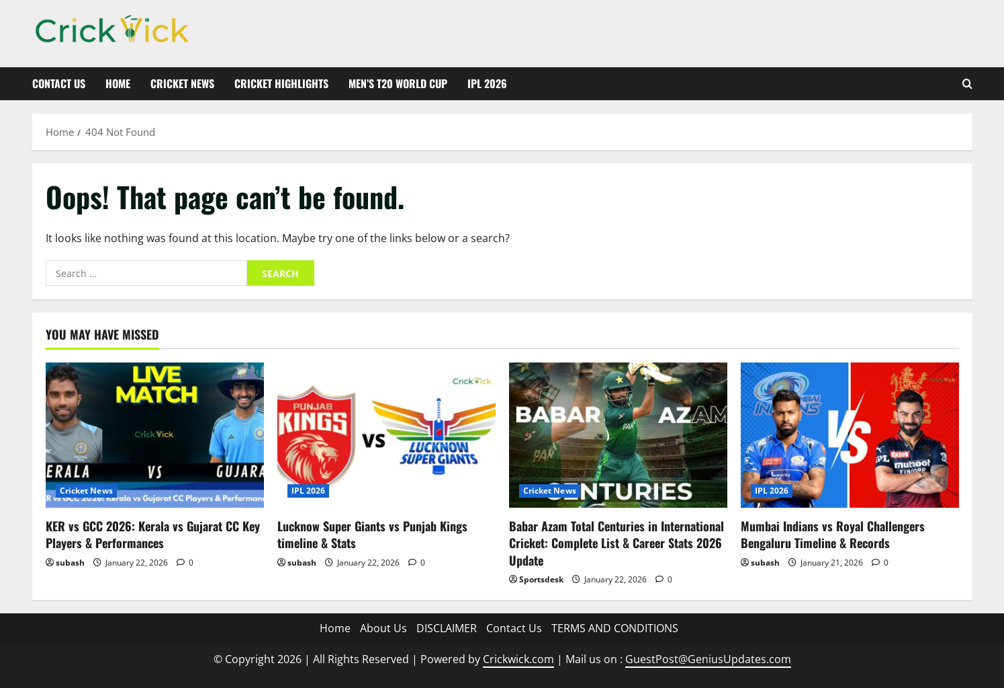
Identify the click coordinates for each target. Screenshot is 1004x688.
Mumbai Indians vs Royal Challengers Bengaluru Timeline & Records (833, 534)
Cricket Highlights (281, 83)
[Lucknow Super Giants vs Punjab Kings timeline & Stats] (386, 435)
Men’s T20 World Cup (398, 83)
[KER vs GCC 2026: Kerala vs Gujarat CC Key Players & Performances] (155, 435)
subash (70, 562)
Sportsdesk (541, 579)
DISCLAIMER (446, 628)
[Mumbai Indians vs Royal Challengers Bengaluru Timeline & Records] (850, 435)
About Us (383, 628)
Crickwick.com (518, 659)
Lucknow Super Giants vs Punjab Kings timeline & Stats (372, 534)
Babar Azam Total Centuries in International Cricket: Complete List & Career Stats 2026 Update (616, 542)
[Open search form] (967, 84)
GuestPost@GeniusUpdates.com (708, 659)
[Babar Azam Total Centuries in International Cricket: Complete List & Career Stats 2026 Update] (618, 435)
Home (117, 83)
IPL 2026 (487, 83)
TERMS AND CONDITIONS (614, 628)
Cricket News (182, 83)
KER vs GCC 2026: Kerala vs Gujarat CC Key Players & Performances (153, 534)
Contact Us (58, 83)
